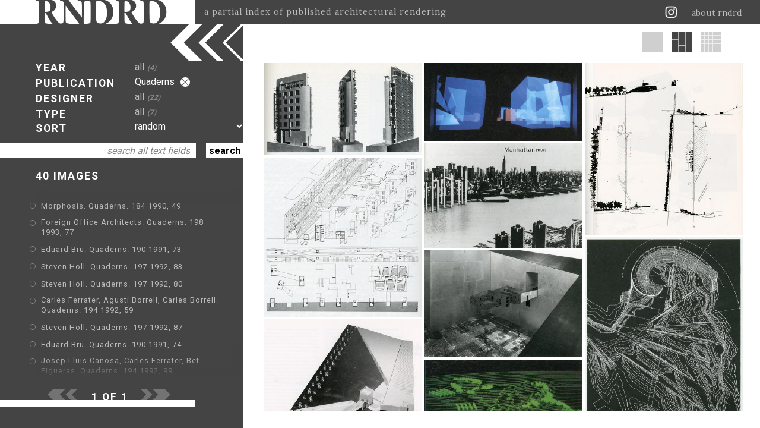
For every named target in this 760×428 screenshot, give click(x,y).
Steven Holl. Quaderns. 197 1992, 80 (112, 283)
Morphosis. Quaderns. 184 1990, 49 (111, 206)
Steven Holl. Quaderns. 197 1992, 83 (112, 266)
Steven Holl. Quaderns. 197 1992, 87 (112, 327)
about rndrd (717, 13)
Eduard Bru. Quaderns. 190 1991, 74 (111, 344)
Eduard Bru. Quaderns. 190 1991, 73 (111, 249)
